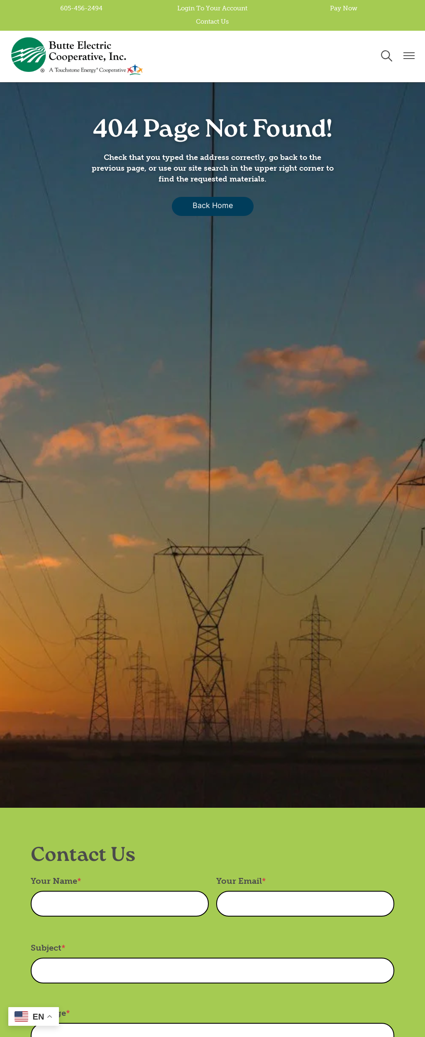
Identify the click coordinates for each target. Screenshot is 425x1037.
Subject (46, 948)
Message (48, 1013)
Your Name (54, 881)
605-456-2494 (83, 8)
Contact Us (212, 22)
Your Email (239, 881)
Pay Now (342, 8)
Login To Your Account (213, 8)
